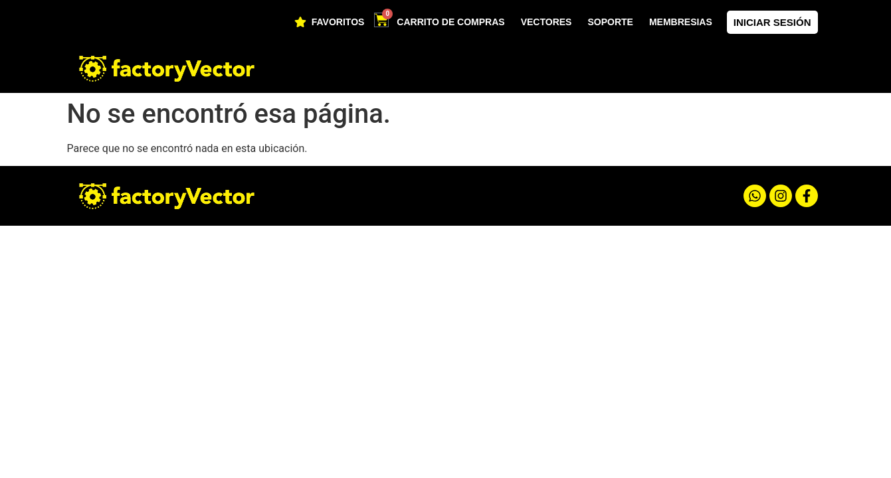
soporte (610, 22)
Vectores (546, 22)
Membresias (680, 22)
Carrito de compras (450, 22)
